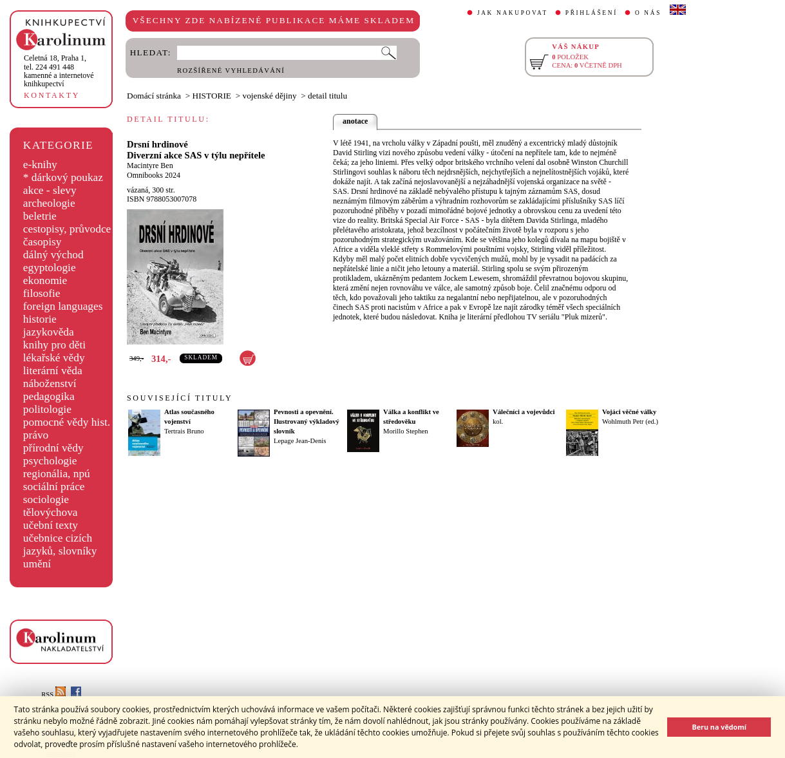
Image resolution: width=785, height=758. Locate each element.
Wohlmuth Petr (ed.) (630, 421)
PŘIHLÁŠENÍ (591, 13)
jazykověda (48, 332)
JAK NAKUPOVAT (512, 13)
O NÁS (648, 13)
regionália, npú (56, 474)
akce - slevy (50, 190)
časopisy (42, 242)
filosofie (42, 293)
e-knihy (40, 164)
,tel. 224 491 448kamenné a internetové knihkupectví (59, 70)
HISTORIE (212, 95)
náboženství (50, 383)
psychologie (50, 461)
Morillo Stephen (405, 431)
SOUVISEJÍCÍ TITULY (179, 398)
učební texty (50, 525)
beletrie (40, 216)
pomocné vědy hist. (66, 422)
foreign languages (63, 306)
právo (35, 435)
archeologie (49, 203)
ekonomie (45, 280)
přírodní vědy (53, 448)
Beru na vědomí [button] (719, 727)
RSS (53, 694)
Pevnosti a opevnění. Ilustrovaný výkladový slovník (306, 421)
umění (37, 564)
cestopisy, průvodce (67, 229)
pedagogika (49, 396)
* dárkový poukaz (63, 177)
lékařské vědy (54, 358)
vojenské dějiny (270, 95)
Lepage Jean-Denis (300, 440)
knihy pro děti (54, 345)
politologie (47, 409)
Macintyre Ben (150, 165)
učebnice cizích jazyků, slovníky (60, 544)
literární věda (52, 371)
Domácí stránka (154, 95)
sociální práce (54, 486)
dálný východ (53, 255)
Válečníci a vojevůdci (523, 411)
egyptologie (49, 267)
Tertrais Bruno (184, 431)
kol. (498, 421)
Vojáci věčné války (629, 411)
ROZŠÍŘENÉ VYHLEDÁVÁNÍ (231, 70)
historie (40, 319)
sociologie (46, 499)
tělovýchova (50, 512)
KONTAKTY (52, 95)
